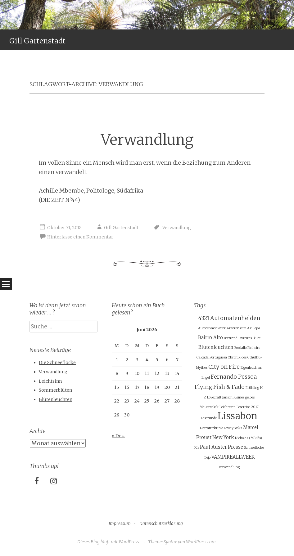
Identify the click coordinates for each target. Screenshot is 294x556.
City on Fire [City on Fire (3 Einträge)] (224, 366)
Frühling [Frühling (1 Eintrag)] (252, 388)
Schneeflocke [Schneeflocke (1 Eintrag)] (254, 448)
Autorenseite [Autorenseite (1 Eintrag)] (236, 328)
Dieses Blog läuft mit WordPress (108, 542)
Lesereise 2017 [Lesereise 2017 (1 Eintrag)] (248, 407)
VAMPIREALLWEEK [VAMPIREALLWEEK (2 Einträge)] (233, 457)
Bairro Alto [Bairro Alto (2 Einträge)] (210, 337)
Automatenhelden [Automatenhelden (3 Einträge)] (235, 318)
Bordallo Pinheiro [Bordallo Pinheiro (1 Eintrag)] (247, 348)
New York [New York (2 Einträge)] (223, 437)
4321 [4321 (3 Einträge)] (203, 318)
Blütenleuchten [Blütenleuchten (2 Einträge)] (215, 347)
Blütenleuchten (55, 399)
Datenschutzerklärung (161, 523)
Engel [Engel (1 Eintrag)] (205, 378)
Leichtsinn (50, 381)
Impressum (120, 523)
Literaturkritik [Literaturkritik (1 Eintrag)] (211, 428)
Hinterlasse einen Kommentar (80, 237)
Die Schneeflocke (57, 362)
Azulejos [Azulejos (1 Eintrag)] (253, 328)
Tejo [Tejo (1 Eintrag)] (207, 458)
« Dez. (118, 435)
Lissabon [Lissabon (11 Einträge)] (237, 416)
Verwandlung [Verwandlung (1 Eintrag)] (229, 467)
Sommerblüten (55, 390)
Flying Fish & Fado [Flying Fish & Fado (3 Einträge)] (220, 386)
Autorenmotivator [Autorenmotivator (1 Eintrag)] (212, 328)
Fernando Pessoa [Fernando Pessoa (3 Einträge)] (234, 376)
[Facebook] (36, 481)
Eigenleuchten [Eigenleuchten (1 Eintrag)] (251, 368)
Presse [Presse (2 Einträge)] (235, 447)
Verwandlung (147, 140)
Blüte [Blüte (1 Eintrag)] (256, 338)
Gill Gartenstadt (37, 40)
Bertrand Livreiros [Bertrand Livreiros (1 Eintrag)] (238, 338)
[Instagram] (53, 481)
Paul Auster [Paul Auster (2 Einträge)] (213, 447)
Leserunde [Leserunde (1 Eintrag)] (209, 418)
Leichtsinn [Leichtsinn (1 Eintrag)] (227, 407)
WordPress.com (201, 542)
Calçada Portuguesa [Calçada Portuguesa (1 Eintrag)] (212, 357)
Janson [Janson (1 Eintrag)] (227, 397)
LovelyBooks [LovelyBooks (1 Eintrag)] (233, 428)
